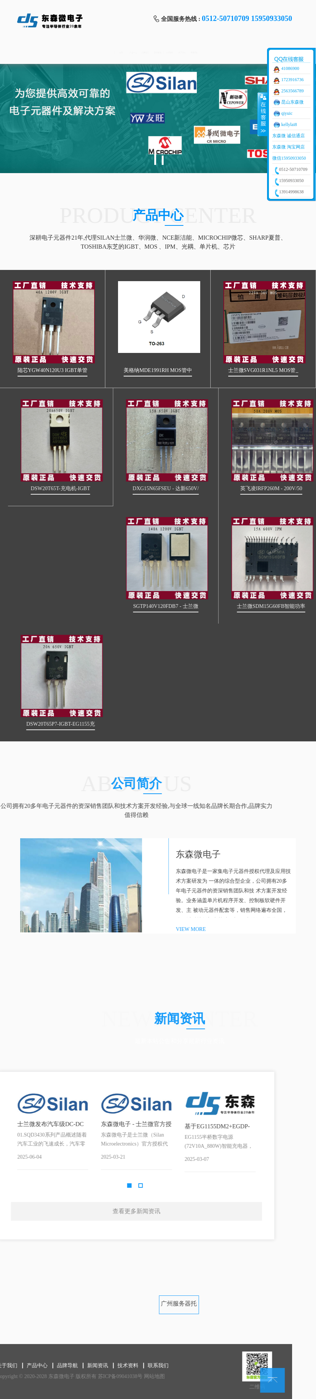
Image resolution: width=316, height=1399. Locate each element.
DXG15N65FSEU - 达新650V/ (228, 488)
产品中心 (79, 52)
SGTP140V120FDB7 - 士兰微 (227, 606)
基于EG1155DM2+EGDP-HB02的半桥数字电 (47, 1127)
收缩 (262, 114)
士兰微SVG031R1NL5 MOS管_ (267, 370)
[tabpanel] (158, 118)
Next (99, 1140)
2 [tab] (163, 160)
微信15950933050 (289, 158)
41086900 (290, 68)
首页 (40, 52)
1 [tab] (155, 155)
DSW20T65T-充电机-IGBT (122, 488)
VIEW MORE (272, 929)
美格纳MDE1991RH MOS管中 (162, 370)
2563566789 (292, 90)
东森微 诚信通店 (288, 135)
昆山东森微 (292, 102)
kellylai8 (289, 124)
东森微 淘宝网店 (288, 147)
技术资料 (196, 52)
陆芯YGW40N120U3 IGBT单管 (57, 370)
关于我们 (235, 52)
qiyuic (286, 113)
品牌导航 (118, 52)
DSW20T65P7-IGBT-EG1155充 (123, 724)
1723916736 (292, 79)
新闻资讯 (157, 52)
